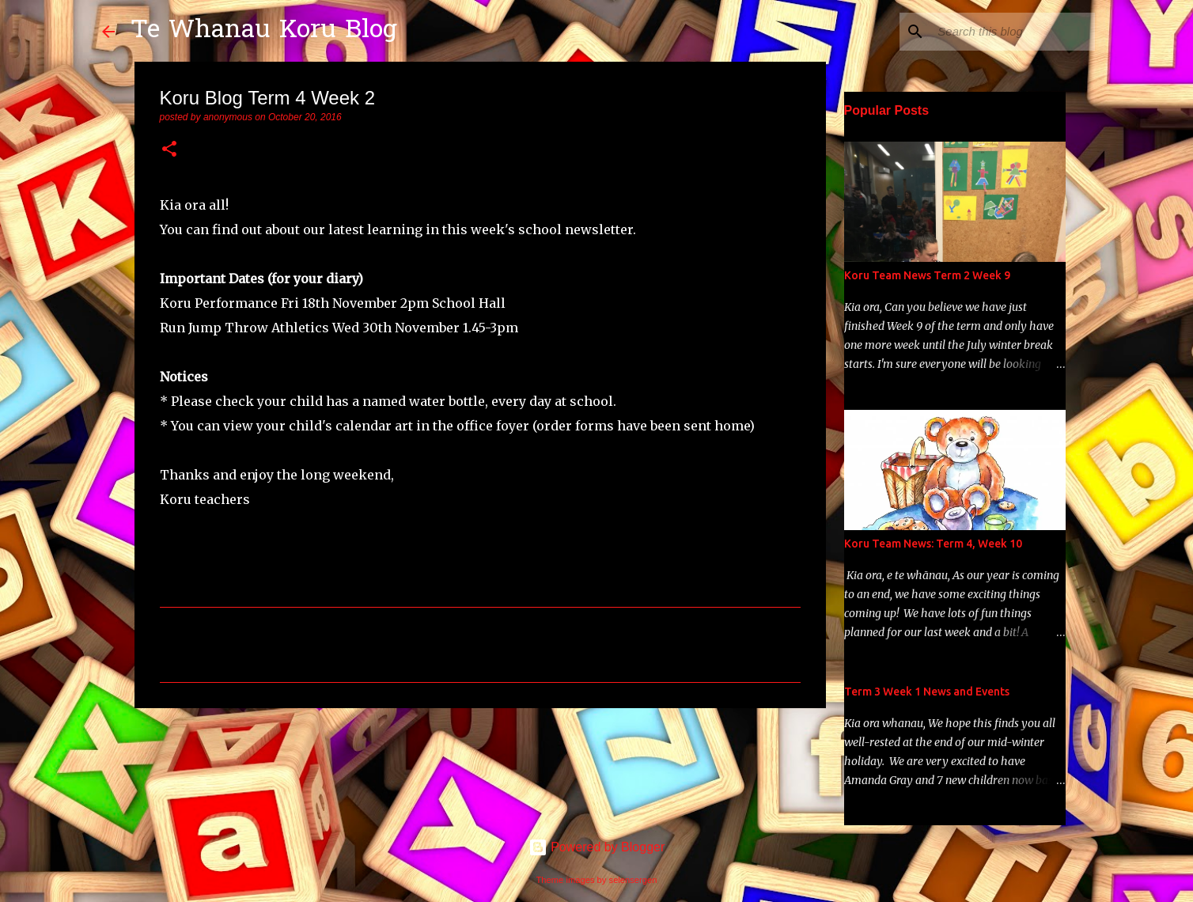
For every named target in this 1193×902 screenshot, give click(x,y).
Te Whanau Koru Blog (264, 31)
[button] (169, 150)
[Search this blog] (1012, 32)
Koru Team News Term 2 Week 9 (927, 275)
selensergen (633, 880)
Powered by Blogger (596, 847)
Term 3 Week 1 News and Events (926, 691)
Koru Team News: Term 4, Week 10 (933, 543)
